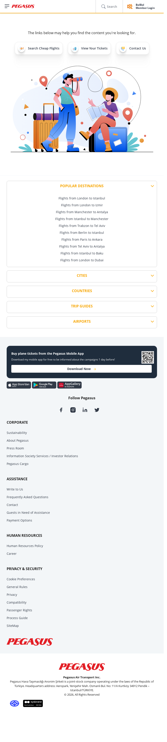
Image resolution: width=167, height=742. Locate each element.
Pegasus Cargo (17, 464)
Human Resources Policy (25, 546)
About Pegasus (18, 440)
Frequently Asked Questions (27, 497)
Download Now (81, 369)
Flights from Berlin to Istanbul (82, 232)
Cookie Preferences (21, 579)
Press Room (15, 448)
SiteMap (13, 626)
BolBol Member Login (145, 6)
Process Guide (17, 618)
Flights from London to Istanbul (82, 198)
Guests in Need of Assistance (28, 512)
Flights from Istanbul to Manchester (81, 219)
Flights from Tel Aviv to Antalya (82, 246)
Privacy (12, 594)
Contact (12, 505)
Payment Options (19, 520)
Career (12, 553)
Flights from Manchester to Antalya (82, 212)
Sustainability (17, 433)
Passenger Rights (19, 610)
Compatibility (16, 602)
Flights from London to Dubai (82, 260)
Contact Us (132, 48)
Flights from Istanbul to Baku (82, 253)
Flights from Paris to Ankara (81, 239)
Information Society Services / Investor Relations (42, 456)
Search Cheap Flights (38, 48)
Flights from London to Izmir (82, 205)
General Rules (17, 587)
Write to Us (15, 489)
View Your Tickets (89, 48)
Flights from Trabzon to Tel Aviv (82, 226)
